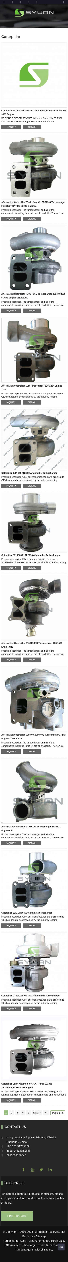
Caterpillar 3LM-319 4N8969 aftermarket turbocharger (29, 473)
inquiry (11, 127)
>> (45, 1112)
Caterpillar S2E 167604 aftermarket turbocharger (26, 913)
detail (32, 127)
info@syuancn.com (18, 1150)
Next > (37, 1112)
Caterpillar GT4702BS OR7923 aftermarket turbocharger (30, 995)
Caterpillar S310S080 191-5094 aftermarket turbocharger (30, 555)
